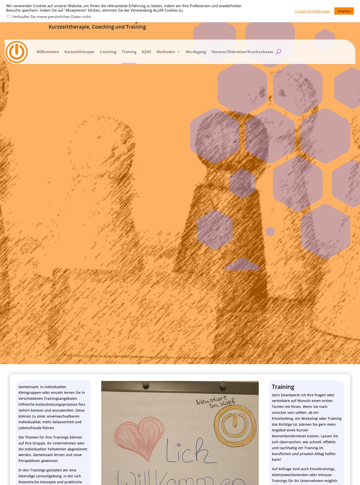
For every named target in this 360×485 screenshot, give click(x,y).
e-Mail (24, 341)
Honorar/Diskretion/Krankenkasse (242, 51)
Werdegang (195, 51)
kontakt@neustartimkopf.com (305, 312)
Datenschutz (269, 473)
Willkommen (47, 51)
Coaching (108, 51)
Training (128, 51)
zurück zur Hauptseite (306, 199)
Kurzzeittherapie (79, 51)
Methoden (165, 51)
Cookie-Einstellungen (326, 473)
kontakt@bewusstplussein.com (307, 321)
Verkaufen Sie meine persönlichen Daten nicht (51, 16)
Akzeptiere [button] (344, 11)
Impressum (294, 473)
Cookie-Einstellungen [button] (313, 11)
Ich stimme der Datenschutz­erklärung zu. (60, 361)
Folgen (287, 345)
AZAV (146, 51)
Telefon (25, 348)
